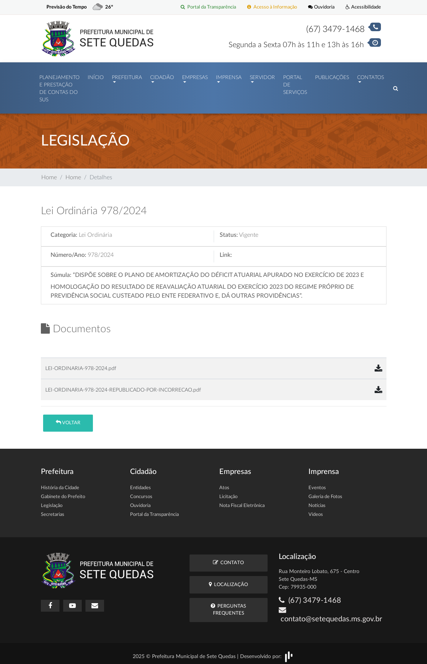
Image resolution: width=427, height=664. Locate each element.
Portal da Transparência (208, 7)
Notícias (317, 502)
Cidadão (162, 75)
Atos (224, 484)
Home (49, 174)
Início (96, 75)
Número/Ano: (68, 251)
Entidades (140, 484)
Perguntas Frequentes (228, 605)
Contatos (370, 75)
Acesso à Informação (272, 7)
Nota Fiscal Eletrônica (242, 502)
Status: (229, 231)
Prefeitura (127, 75)
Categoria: (64, 231)
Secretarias (52, 510)
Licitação (228, 493)
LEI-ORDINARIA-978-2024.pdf (80, 364)
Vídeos (315, 510)
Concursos (141, 493)
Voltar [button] (68, 419)
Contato (228, 559)
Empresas (195, 75)
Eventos (317, 484)
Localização (228, 580)
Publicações (332, 75)
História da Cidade (60, 484)
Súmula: (61, 271)
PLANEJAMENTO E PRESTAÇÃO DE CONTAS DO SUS (59, 87)
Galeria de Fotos (325, 493)
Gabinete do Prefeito (63, 493)
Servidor (262, 75)
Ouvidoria (321, 7)
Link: (226, 251)
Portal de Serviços (295, 83)
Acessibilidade (363, 7)
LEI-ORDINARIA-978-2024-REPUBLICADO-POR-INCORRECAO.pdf (123, 386)
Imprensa (229, 75)
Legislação (51, 502)
